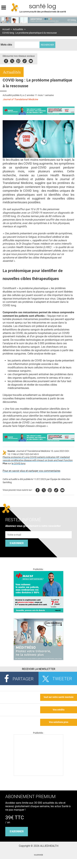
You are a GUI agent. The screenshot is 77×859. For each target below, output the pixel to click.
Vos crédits (58, 709)
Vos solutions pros (58, 722)
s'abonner (17, 831)
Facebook (6, 60)
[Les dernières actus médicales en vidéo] (38, 774)
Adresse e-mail (14, 529)
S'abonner (17, 543)
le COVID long (18, 463)
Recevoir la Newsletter (38, 669)
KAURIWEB (38, 855)
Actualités (18, 29)
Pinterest (18, 60)
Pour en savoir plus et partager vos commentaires (31, 470)
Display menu (3, 7)
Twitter (12, 60)
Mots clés (6, 44)
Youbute (31, 60)
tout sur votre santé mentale (59, 697)
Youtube (62, 489)
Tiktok (24, 60)
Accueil (6, 29)
